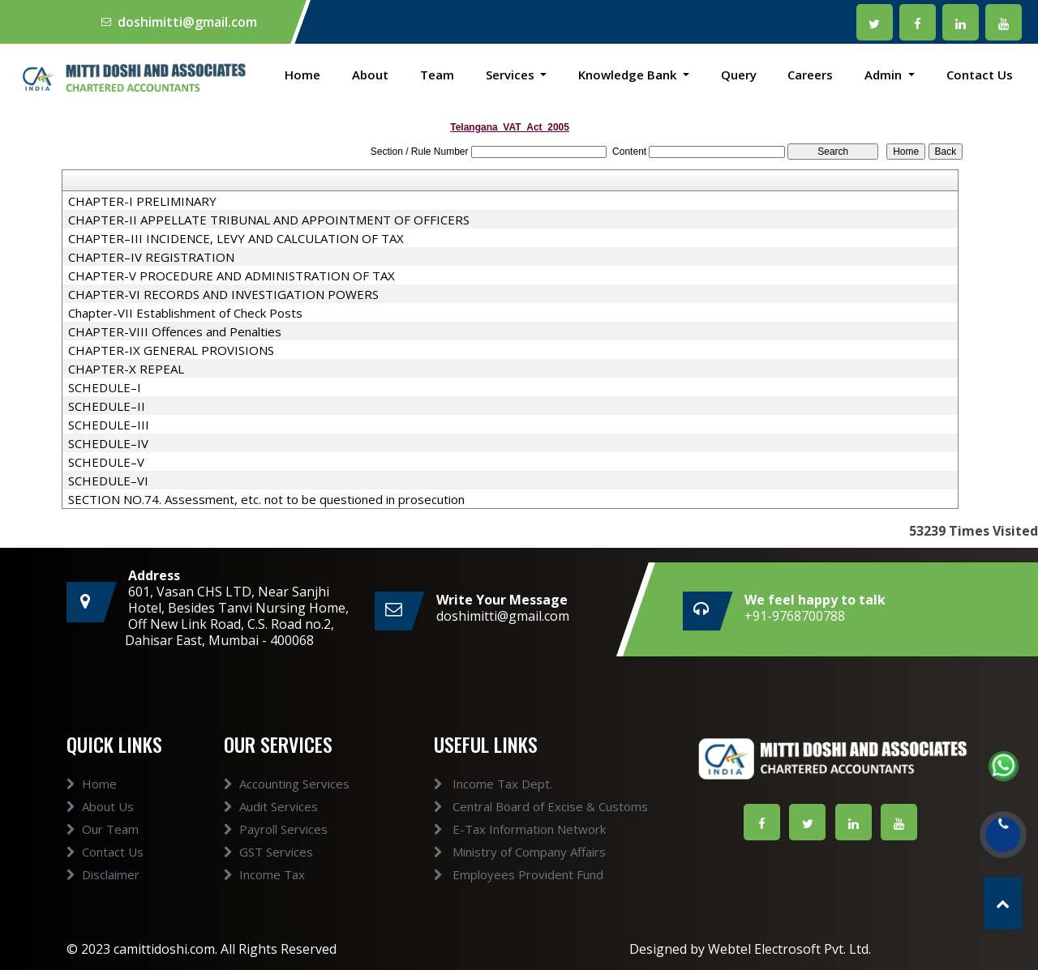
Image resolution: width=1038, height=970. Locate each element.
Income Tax (264, 893)
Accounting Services (287, 802)
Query (739, 74)
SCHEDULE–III (108, 424)
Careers (810, 74)
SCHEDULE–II (106, 406)
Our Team (102, 848)
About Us (100, 825)
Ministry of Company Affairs (500, 852)
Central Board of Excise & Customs (521, 806)
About (370, 74)
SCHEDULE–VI (108, 480)
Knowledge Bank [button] (629, 74)
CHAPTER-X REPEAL (126, 368)
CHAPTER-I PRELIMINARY (142, 200)
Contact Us (979, 74)
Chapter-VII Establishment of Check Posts (185, 312)
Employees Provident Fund (499, 874)
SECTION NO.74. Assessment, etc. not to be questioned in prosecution (266, 499)
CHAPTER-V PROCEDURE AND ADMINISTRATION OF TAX (231, 275)
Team (437, 74)
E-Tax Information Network (500, 829)
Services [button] (512, 74)
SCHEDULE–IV (108, 443)
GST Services (268, 870)
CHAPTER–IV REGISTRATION (151, 256)
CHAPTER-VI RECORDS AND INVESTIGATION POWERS (223, 294)
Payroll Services (276, 848)
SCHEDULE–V (106, 461)
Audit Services (271, 825)
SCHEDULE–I (104, 387)
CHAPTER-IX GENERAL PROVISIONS (171, 350)
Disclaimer (102, 893)
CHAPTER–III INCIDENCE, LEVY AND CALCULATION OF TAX (236, 238)
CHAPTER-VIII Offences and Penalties (174, 331)
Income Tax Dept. (473, 784)
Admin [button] (884, 74)
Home (302, 74)
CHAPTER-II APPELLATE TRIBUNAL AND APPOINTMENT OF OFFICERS (269, 219)
